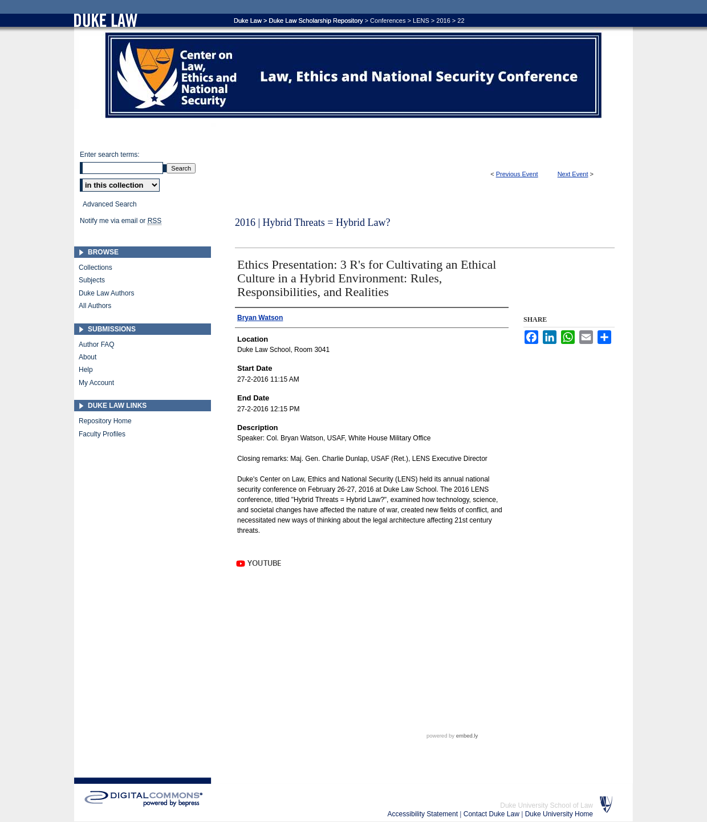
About (87, 357)
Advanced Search (110, 204)
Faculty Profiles (102, 434)
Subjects (92, 280)
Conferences (387, 20)
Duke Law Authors (106, 293)
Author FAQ (97, 345)
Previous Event (517, 174)
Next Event (573, 174)
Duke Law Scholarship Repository (316, 20)
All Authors (95, 306)
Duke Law (248, 20)
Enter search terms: (110, 155)
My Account (96, 383)
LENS (421, 20)
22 (460, 20)
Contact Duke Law (492, 814)
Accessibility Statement (424, 814)
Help (86, 370)
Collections (95, 268)
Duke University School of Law (546, 805)
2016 (443, 20)
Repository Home (105, 421)
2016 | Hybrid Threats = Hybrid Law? (312, 222)
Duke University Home (559, 814)
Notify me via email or (120, 221)
